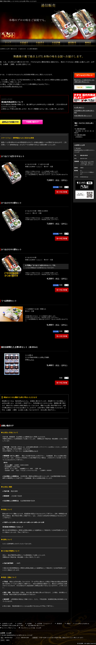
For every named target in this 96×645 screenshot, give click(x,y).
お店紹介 (24, 42)
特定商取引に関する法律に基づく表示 (11, 625)
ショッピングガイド (32, 122)
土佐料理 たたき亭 (6, 623)
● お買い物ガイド (79, 107)
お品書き (40, 42)
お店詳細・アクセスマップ (56, 42)
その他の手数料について (30, 451)
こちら (32, 360)
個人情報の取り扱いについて (35, 625)
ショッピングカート (84, 75)
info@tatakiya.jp (84, 176)
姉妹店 (88, 42)
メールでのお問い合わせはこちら (11, 86)
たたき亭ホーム (8, 42)
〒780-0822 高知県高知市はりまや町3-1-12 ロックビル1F (84, 150)
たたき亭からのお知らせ (81, 623)
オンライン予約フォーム (8, 628)
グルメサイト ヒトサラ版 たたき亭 (30, 628)
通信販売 (72, 42)
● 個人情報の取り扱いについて (83, 115)
